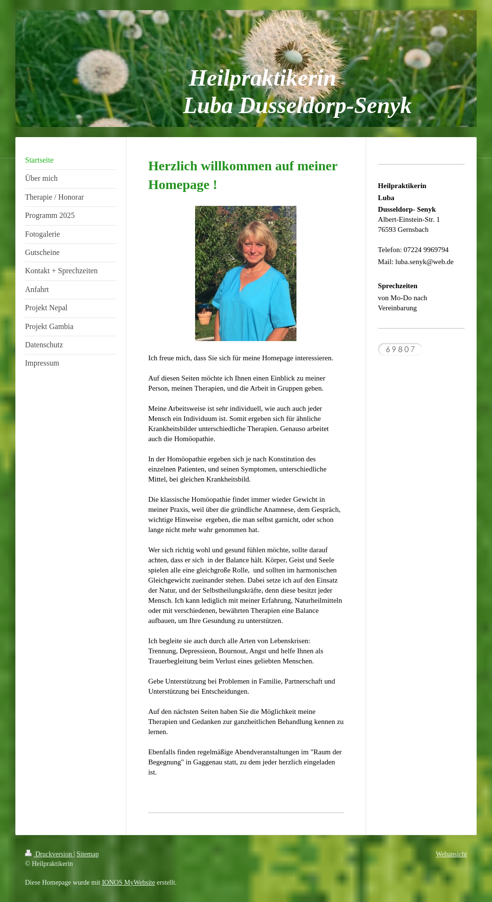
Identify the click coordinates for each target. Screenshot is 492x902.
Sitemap (88, 854)
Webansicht (451, 854)
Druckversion (49, 854)
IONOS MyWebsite (128, 882)
